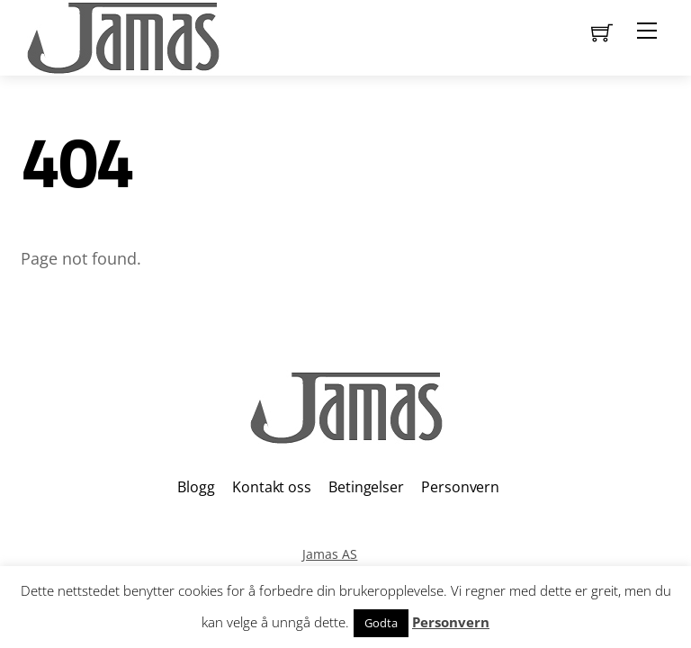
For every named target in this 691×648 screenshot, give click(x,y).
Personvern (459, 487)
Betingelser (365, 487)
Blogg (195, 487)
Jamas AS (329, 553)
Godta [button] (381, 623)
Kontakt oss (271, 487)
